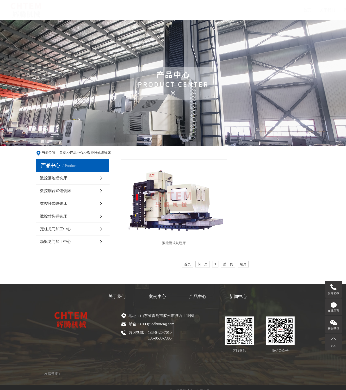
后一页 (228, 251)
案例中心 (172, 10)
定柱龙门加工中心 (55, 229)
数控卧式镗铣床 (99, 153)
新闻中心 (196, 10)
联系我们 (220, 10)
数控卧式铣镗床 (165, 229)
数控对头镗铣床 (53, 216)
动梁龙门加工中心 (55, 242)
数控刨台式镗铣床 (55, 191)
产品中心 (148, 10)
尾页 (243, 251)
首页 (104, 10)
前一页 (203, 251)
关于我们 (124, 10)
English (242, 10)
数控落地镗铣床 (53, 178)
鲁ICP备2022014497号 (180, 383)
